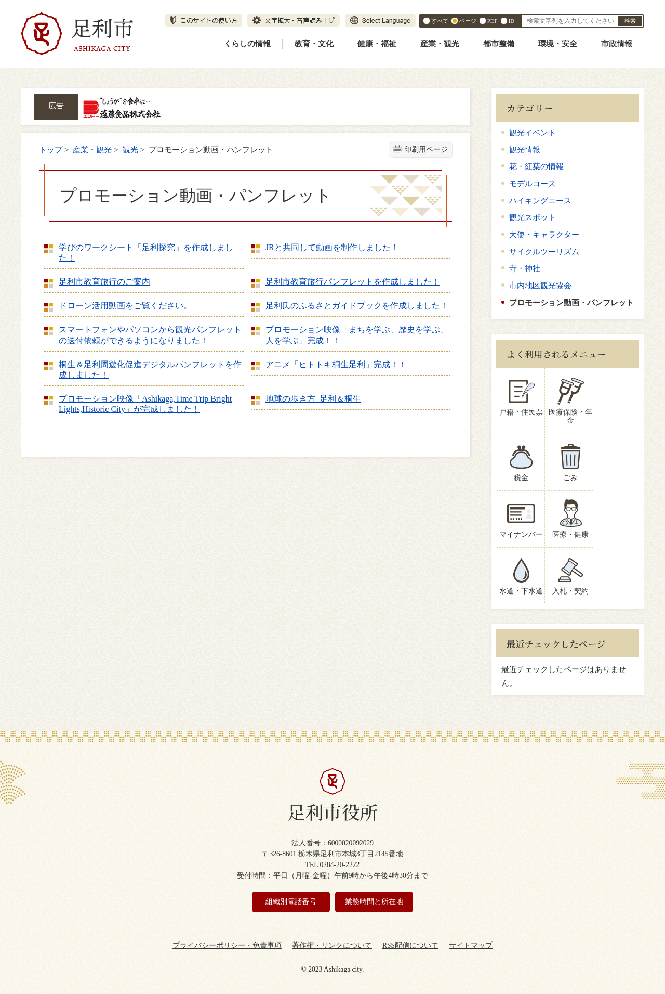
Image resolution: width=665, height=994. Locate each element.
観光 (130, 149)
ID (511, 21)
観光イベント (532, 132)
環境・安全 (557, 44)
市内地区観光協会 (540, 285)
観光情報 (524, 149)
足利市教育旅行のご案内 (104, 281)
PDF (492, 21)
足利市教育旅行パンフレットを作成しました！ (352, 281)
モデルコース (532, 183)
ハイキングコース (540, 200)
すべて (439, 21)
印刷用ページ (426, 149)
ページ (467, 21)
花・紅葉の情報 (536, 166)
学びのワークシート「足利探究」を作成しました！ (146, 252)
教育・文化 (314, 44)
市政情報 (616, 44)
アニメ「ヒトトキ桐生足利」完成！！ (336, 364)
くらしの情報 (247, 44)
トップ (50, 149)
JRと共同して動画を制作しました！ (332, 247)
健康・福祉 (376, 44)
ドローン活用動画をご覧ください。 (125, 305)
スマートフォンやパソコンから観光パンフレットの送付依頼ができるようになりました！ (150, 334)
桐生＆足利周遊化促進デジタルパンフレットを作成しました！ (150, 369)
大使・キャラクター (544, 234)
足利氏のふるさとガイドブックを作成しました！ (356, 305)
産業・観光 (439, 44)
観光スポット (532, 217)
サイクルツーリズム (544, 251)
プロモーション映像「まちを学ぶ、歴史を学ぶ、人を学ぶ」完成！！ (356, 334)
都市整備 (498, 44)
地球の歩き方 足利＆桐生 (313, 398)
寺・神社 (524, 268)
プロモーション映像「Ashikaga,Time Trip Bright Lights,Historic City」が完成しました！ (145, 404)
